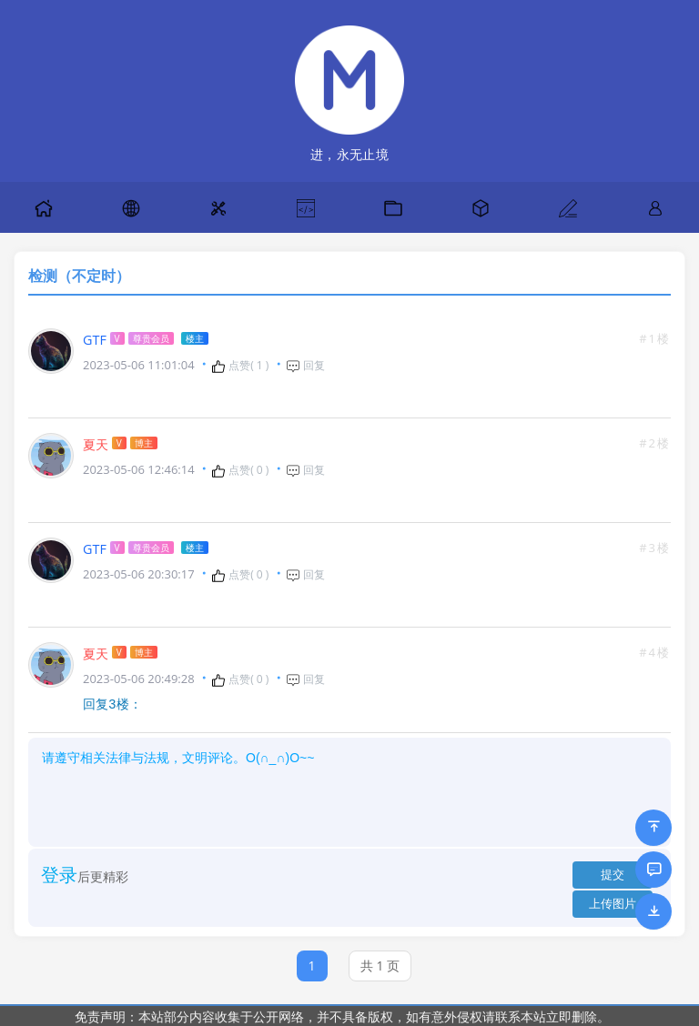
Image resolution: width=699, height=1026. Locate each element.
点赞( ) (239, 365)
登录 (59, 873)
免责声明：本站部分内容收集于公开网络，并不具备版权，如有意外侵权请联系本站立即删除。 (342, 1015)
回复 (305, 365)
